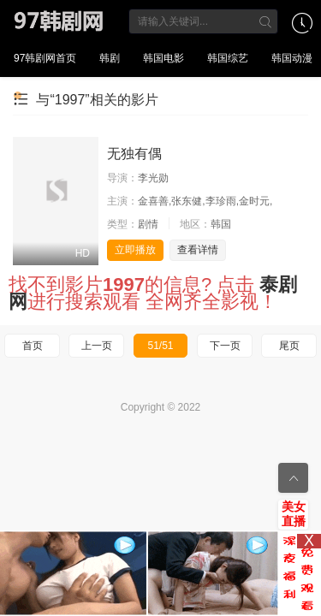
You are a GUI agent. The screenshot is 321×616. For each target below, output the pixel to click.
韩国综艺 (227, 58)
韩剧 (109, 58)
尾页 (289, 346)
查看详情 (197, 250)
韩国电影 (163, 58)
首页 (32, 346)
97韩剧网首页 (45, 58)
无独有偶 (134, 153)
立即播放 (135, 250)
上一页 (96, 346)
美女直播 (294, 514)
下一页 (225, 346)
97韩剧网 (63, 21)
